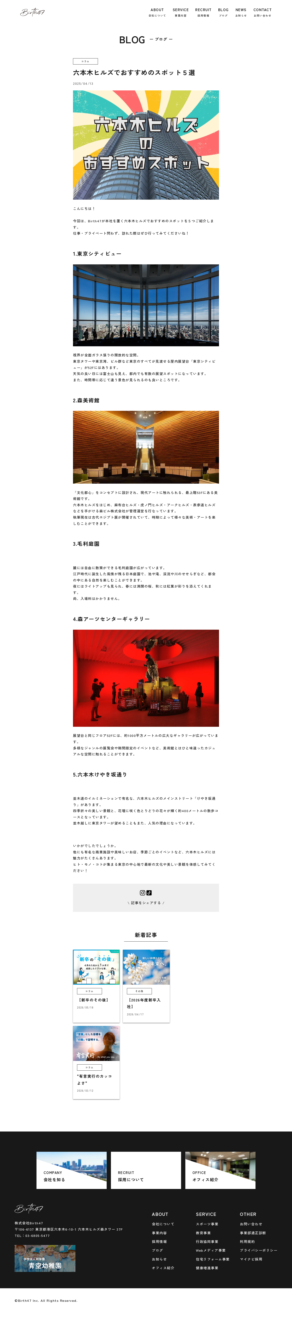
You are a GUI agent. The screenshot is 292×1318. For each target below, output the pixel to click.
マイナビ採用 (251, 1259)
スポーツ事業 (207, 1223)
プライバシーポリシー (258, 1250)
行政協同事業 (207, 1241)
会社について (163, 1223)
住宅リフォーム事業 (213, 1259)
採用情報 (159, 1241)
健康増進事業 (207, 1267)
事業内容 (159, 1232)
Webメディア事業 (211, 1250)
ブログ (157, 1250)
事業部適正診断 (253, 1232)
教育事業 (203, 1232)
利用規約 (247, 1241)
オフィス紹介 (163, 1267)
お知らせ (159, 1259)
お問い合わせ (251, 1223)
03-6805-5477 (37, 1235)
